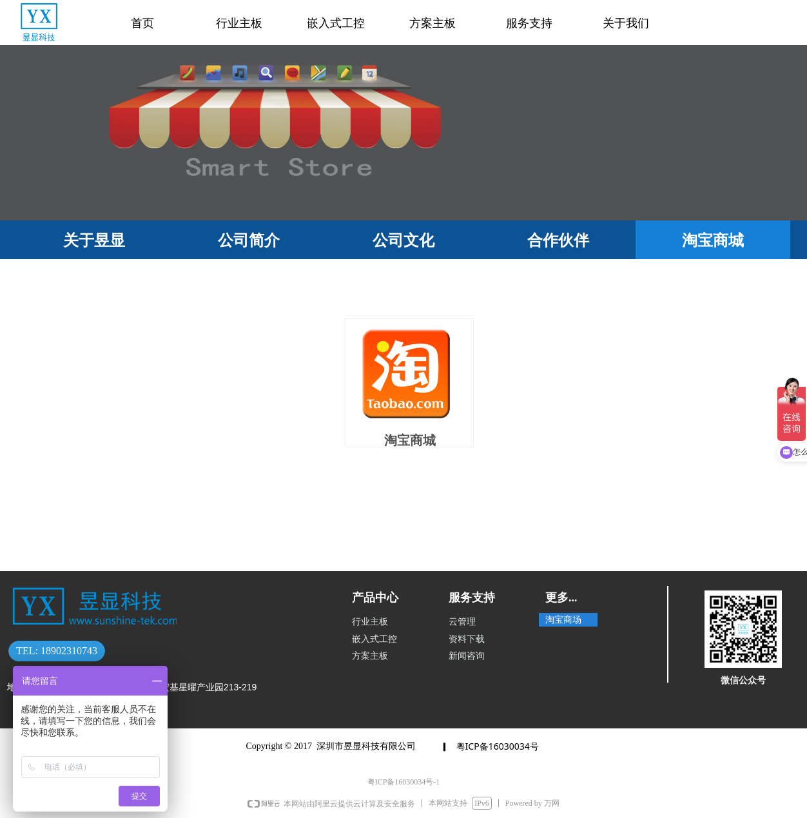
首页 (142, 23)
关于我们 (626, 23)
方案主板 (432, 23)
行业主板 (239, 23)
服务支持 (529, 23)
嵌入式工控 (336, 23)
